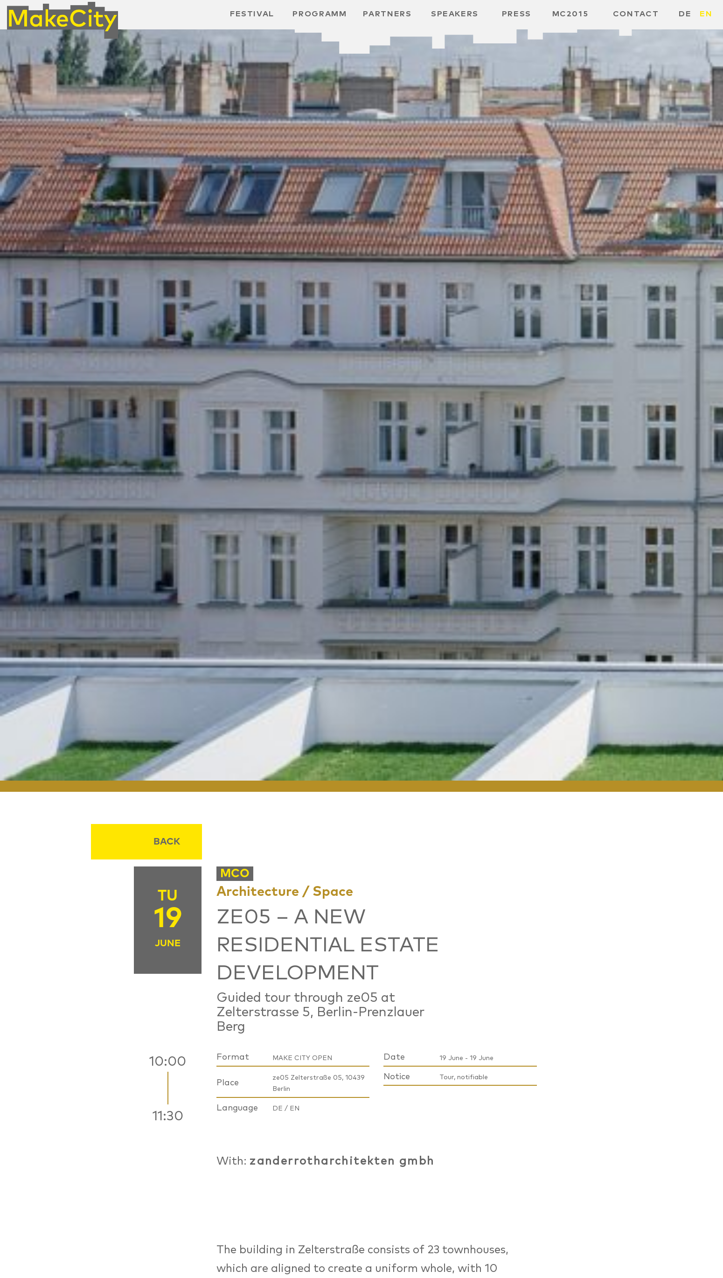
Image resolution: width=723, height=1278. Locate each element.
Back (166, 841)
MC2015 (570, 14)
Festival (252, 14)
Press (516, 14)
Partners (387, 14)
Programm (319, 14)
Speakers (455, 14)
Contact (636, 14)
